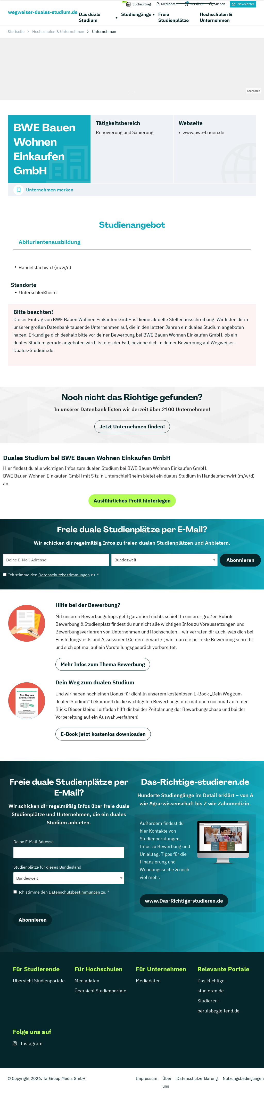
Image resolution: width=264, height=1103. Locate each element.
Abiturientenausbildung (49, 241)
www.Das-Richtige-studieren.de (184, 900)
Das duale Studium (89, 17)
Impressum (146, 1078)
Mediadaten (87, 981)
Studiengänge (136, 14)
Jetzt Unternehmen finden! (132, 426)
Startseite (16, 31)
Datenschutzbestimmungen (64, 574)
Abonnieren (240, 560)
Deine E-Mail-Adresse (68, 848)
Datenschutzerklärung (197, 1078)
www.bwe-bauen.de (203, 132)
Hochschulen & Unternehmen (216, 17)
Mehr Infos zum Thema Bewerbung (103, 664)
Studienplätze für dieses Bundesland (68, 874)
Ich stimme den (51, 574)
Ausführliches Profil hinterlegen (132, 500)
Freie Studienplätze (173, 17)
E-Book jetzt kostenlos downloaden (103, 733)
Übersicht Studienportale (39, 981)
